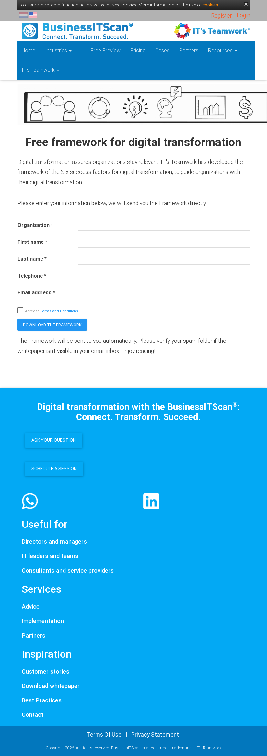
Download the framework (52, 325)
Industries (58, 50)
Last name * (32, 258)
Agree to (47, 310)
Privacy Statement (155, 734)
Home (28, 50)
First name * (32, 242)
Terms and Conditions (59, 311)
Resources (213, 50)
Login (243, 15)
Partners (179, 50)
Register (221, 15)
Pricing (128, 50)
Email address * (36, 292)
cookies (210, 5)
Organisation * (35, 225)
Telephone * (31, 275)
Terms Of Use (104, 734)
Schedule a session (54, 469)
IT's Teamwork (40, 70)
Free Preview (96, 50)
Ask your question (53, 440)
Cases (153, 50)
